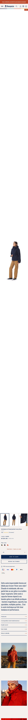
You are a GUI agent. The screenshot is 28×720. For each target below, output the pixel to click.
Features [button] (14, 616)
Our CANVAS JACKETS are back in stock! (14, 2)
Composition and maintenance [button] (14, 621)
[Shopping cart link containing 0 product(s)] (26, 6)
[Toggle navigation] (2, 6)
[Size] (14, 552)
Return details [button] (14, 633)
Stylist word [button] (14, 625)
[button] (16, 6)
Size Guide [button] (14, 629)
